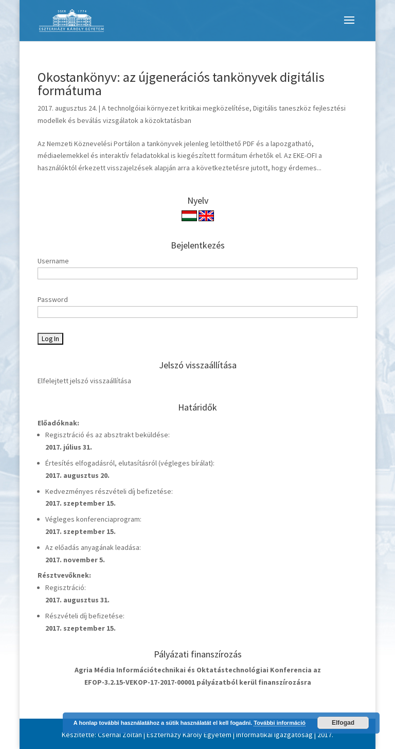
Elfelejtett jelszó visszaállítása (84, 380)
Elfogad (343, 722)
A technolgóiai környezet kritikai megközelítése (175, 108)
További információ (280, 723)
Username (53, 260)
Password (53, 299)
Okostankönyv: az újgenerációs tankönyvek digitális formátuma (181, 83)
